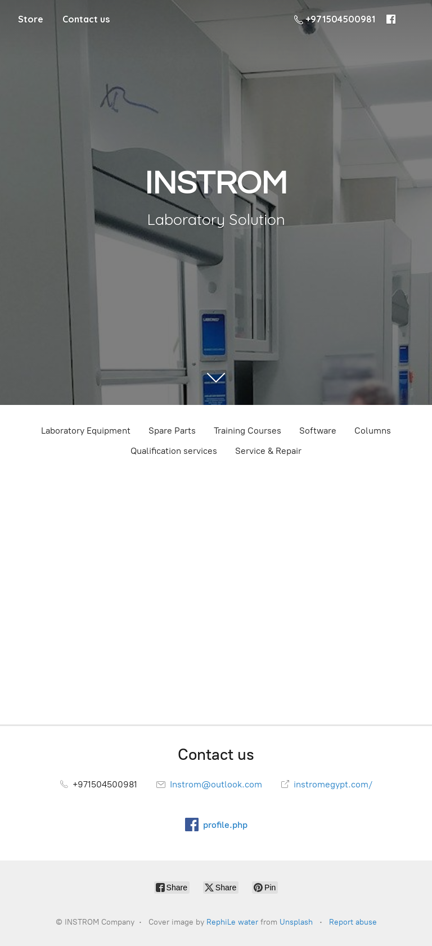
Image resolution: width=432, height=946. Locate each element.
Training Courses (247, 430)
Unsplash (296, 922)
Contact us (86, 19)
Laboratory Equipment (85, 430)
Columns (372, 430)
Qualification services (173, 450)
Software (317, 430)
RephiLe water (232, 922)
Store (30, 19)
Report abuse (353, 922)
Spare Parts (172, 430)
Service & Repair (268, 450)
